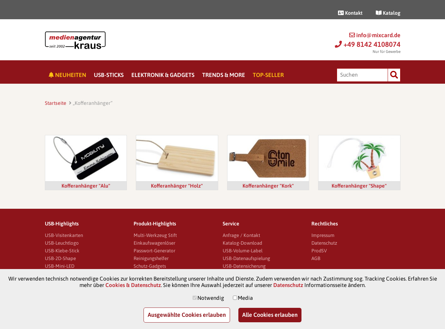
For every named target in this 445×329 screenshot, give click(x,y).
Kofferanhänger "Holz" (177, 186)
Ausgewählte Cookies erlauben (187, 314)
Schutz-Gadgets (150, 266)
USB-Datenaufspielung (246, 258)
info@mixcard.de (374, 35)
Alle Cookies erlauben (270, 314)
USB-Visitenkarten (64, 235)
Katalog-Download (242, 243)
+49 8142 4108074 (367, 44)
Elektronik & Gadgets (162, 75)
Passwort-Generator (154, 250)
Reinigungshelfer (151, 258)
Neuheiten (67, 75)
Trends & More (223, 75)
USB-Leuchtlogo (62, 243)
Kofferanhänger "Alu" (86, 186)
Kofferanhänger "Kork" (268, 186)
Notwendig (210, 298)
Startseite (55, 103)
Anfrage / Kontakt (241, 235)
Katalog (388, 13)
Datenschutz (324, 243)
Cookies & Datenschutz (133, 285)
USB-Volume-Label (242, 250)
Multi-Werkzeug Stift (155, 235)
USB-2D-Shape (60, 258)
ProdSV (319, 250)
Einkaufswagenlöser (154, 243)
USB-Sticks (109, 75)
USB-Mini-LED (59, 266)
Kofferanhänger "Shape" (359, 186)
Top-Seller (268, 75)
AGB (315, 258)
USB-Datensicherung (244, 266)
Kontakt (350, 13)
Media (245, 298)
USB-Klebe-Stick (62, 250)
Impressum (322, 235)
